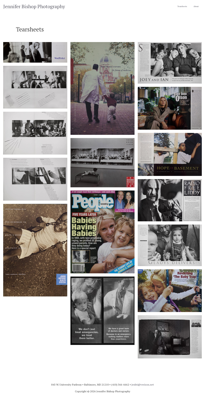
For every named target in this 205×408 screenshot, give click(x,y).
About (196, 6)
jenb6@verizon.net (142, 384)
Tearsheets (182, 6)
